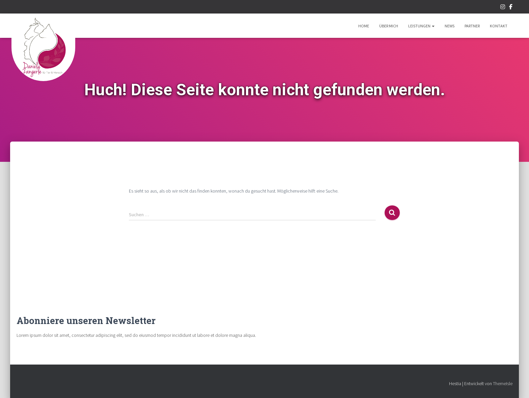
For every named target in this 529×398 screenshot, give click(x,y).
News (449, 25)
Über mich (388, 25)
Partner (472, 25)
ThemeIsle (502, 383)
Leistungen (421, 25)
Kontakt (498, 25)
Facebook (510, 8)
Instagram (502, 8)
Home (363, 25)
